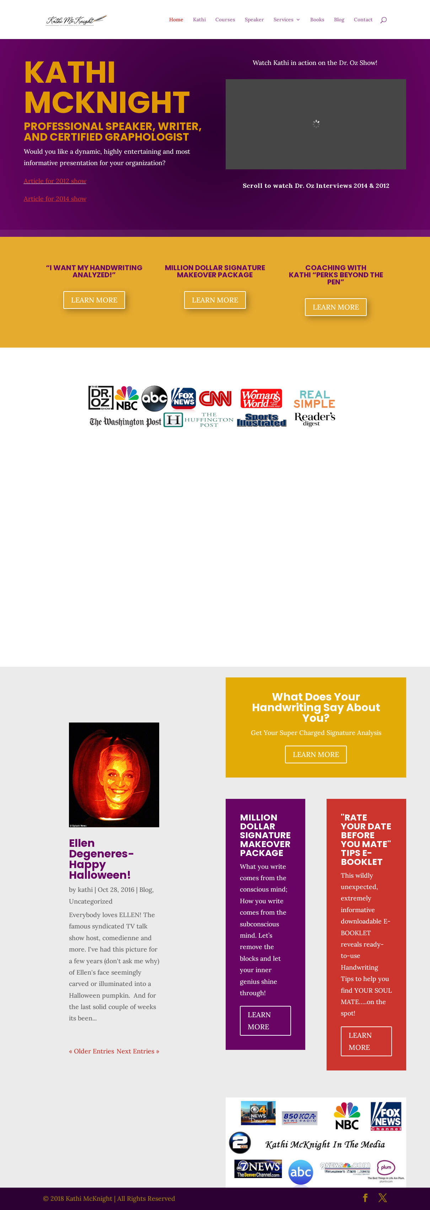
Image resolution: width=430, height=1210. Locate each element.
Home (176, 20)
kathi (85, 889)
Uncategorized (91, 901)
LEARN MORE (94, 299)
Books (317, 20)
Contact (363, 20)
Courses (225, 20)
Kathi (199, 20)
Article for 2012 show (55, 181)
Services (284, 20)
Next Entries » (138, 1051)
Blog (339, 20)
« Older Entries (91, 1051)
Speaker (254, 20)
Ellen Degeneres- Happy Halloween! (101, 859)
